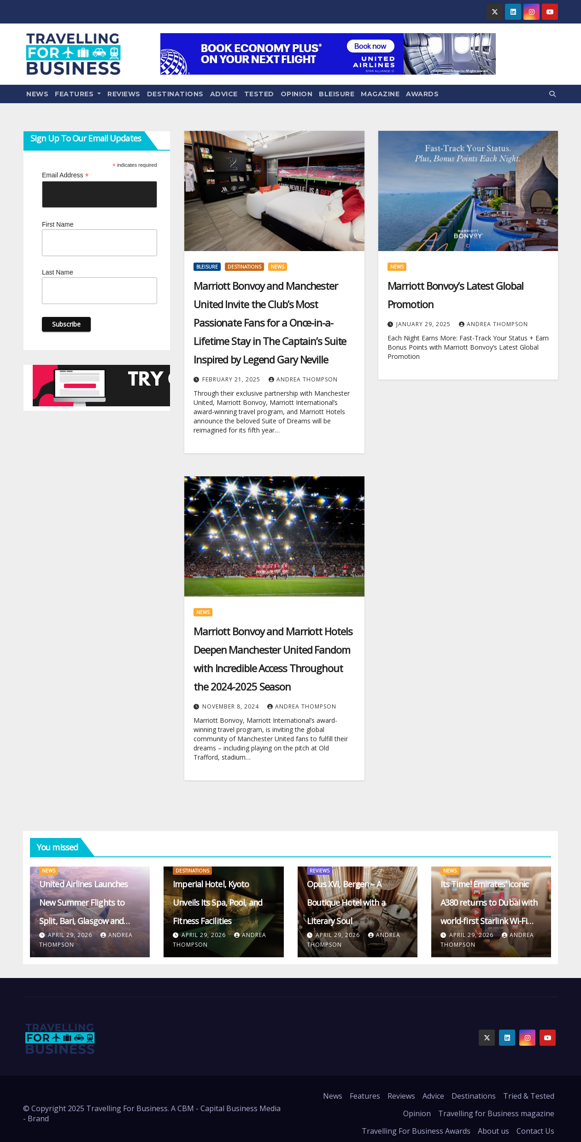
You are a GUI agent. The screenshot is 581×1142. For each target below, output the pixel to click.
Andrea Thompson (303, 379)
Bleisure (336, 94)
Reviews (124, 94)
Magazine (380, 94)
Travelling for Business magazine (496, 1113)
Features (78, 94)
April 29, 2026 (71, 935)
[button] (552, 93)
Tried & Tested (528, 1096)
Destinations (175, 94)
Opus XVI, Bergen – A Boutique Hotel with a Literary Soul (346, 902)
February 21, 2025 (232, 379)
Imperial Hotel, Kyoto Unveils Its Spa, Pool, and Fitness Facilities (217, 902)
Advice (224, 94)
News (37, 94)
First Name (57, 224)
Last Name (57, 272)
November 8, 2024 (231, 706)
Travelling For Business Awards (416, 1131)
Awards (422, 94)
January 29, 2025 (424, 324)
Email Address (65, 175)
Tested (259, 94)
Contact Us (535, 1131)
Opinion (297, 94)
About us (493, 1131)
